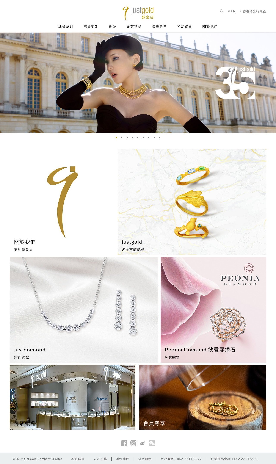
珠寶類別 (91, 26)
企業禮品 (134, 26)
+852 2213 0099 (181, 459)
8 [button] (155, 139)
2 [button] (123, 139)
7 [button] (150, 139)
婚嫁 (112, 26)
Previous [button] (4, 83)
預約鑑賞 (184, 26)
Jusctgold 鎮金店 (138, 14)
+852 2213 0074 (235, 459)
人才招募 (100, 459)
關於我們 (210, 26)
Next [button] (271, 83)
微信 (152, 443)
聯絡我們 (122, 459)
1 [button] (117, 139)
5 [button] (139, 139)
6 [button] (144, 139)
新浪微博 (143, 443)
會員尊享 (159, 26)
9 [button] (160, 139)
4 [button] (134, 139)
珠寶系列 (65, 26)
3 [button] (128, 139)
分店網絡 (145, 459)
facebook (124, 443)
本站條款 (78, 459)
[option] (138, 82)
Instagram (133, 443)
